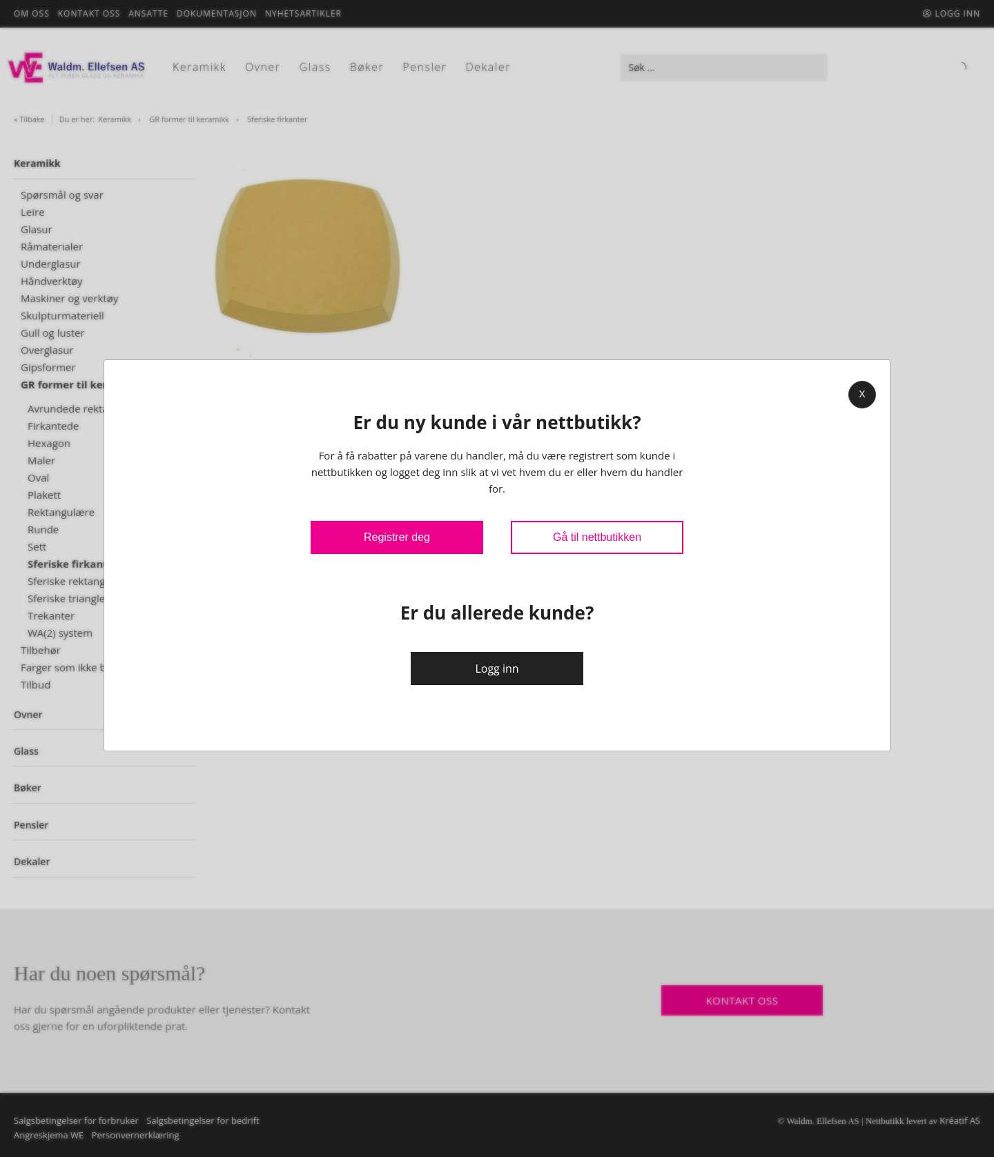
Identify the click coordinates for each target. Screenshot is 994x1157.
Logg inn (496, 668)
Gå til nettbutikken (597, 537)
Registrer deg (397, 537)
